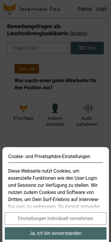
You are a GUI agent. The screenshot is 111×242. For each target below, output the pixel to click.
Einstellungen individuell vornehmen (55, 225)
